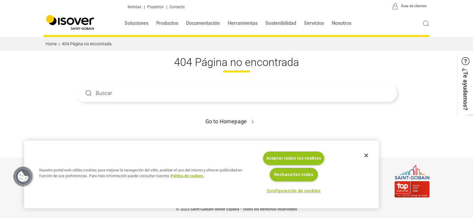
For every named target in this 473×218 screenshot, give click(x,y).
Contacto (177, 7)
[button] (465, 88)
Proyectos (155, 7)
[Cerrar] (366, 155)
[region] (201, 174)
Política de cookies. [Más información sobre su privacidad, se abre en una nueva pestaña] (187, 176)
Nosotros (341, 23)
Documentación (203, 23)
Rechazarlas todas (293, 174)
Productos (167, 23)
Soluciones (136, 23)
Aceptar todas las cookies (293, 158)
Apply (88, 92)
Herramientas (243, 23)
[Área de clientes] (408, 7)
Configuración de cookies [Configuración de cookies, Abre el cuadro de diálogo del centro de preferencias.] (294, 191)
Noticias (134, 7)
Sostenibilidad (280, 23)
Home (51, 43)
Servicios (314, 23)
